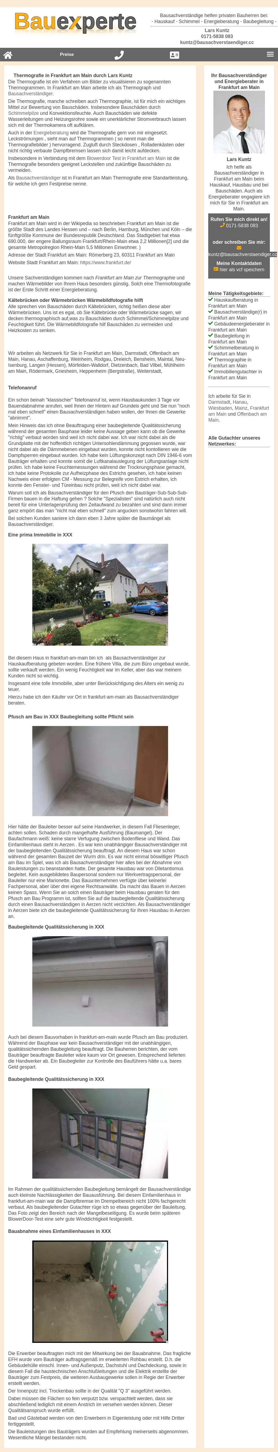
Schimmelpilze (23, 113)
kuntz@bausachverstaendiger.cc (214, 42)
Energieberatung (50, 132)
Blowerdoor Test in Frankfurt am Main (126, 158)
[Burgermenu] (270, 54)
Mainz (241, 408)
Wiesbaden (220, 408)
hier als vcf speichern (239, 269)
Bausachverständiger (30, 93)
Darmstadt (219, 402)
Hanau (240, 402)
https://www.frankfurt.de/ (105, 262)
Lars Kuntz (214, 30)
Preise (67, 54)
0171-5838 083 (214, 36)
